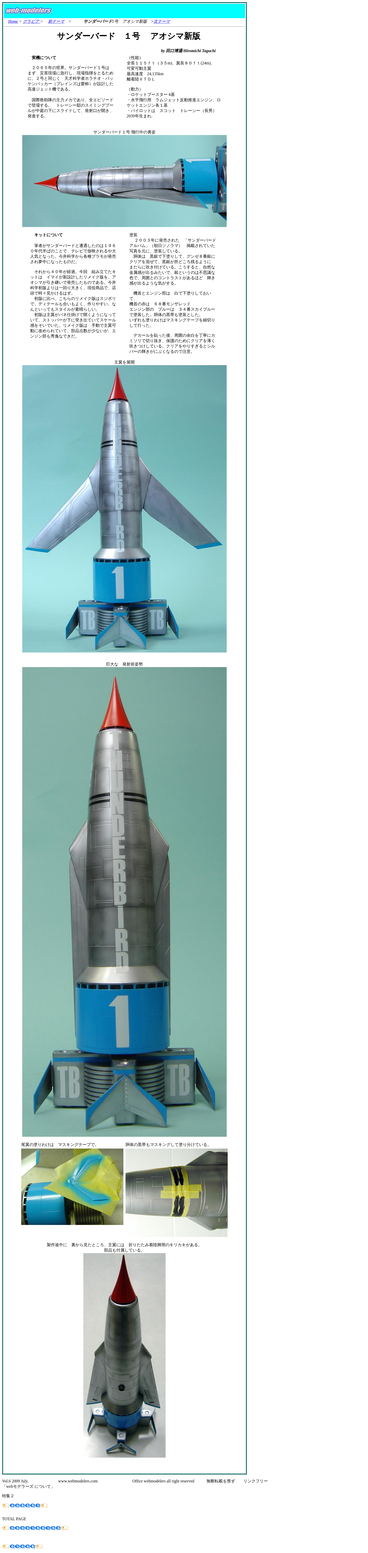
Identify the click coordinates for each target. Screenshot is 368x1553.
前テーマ (56, 21)
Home (13, 21)
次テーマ (162, 21)
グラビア (31, 21)
